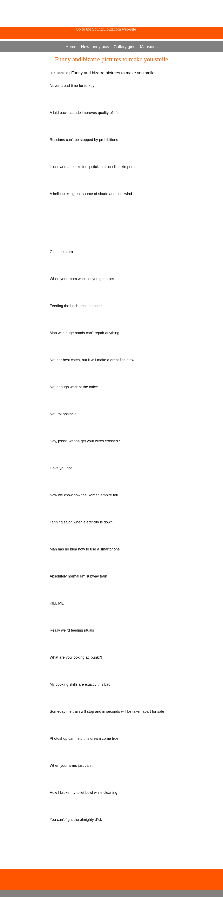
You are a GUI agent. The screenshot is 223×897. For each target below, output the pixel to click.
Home (71, 46)
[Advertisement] (111, 13)
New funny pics (95, 46)
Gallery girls (124, 46)
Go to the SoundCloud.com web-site (106, 29)
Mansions (149, 46)
